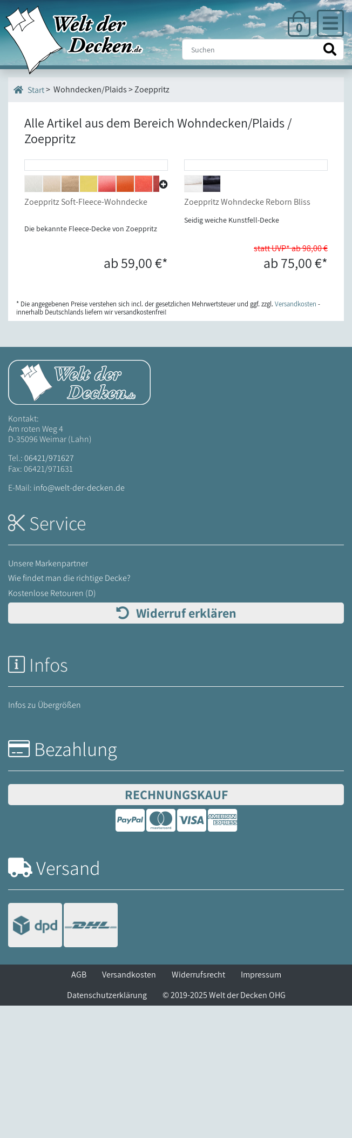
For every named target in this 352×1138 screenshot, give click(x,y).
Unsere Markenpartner (48, 695)
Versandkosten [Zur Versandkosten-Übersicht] (295, 436)
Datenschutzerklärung (107, 1127)
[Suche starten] (330, 49)
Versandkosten (129, 1107)
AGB (78, 1107)
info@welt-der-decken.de (79, 620)
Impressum (261, 1107)
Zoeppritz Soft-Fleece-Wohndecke (85, 334)
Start (28, 89)
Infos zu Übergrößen (44, 837)
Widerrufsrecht (198, 1107)
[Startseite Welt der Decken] (79, 513)
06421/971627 (49, 590)
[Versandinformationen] (63, 1059)
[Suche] (263, 49)
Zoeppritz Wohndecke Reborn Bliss (247, 334)
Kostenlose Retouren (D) (52, 725)
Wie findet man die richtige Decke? (69, 710)
